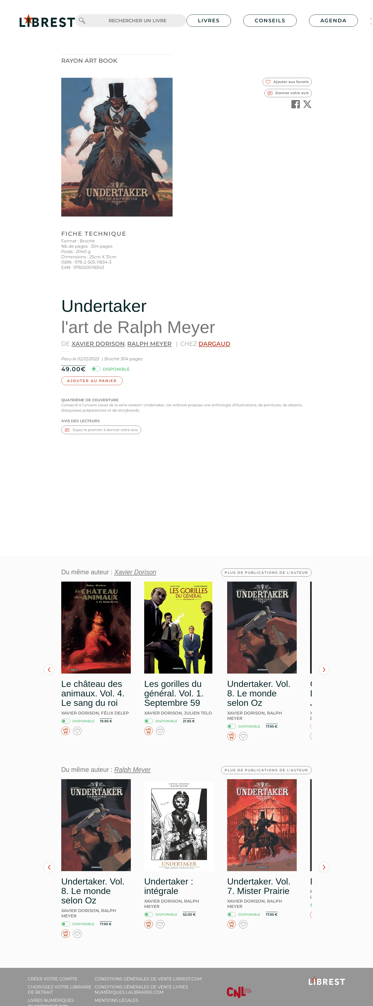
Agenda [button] (333, 21)
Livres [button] (209, 21)
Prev (49, 669)
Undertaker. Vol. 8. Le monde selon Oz (259, 693)
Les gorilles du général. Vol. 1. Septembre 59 (173, 693)
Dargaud (214, 343)
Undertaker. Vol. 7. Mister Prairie (259, 886)
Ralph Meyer (149, 343)
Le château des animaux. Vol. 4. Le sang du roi (93, 693)
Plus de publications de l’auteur (266, 572)
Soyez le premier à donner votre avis (101, 429)
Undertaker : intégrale (168, 886)
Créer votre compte (52, 978)
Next (324, 669)
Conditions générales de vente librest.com (148, 978)
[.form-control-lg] (137, 20)
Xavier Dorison (98, 343)
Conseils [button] (270, 21)
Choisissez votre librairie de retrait (59, 989)
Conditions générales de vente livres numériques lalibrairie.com (141, 989)
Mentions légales (116, 1000)
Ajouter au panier (92, 380)
